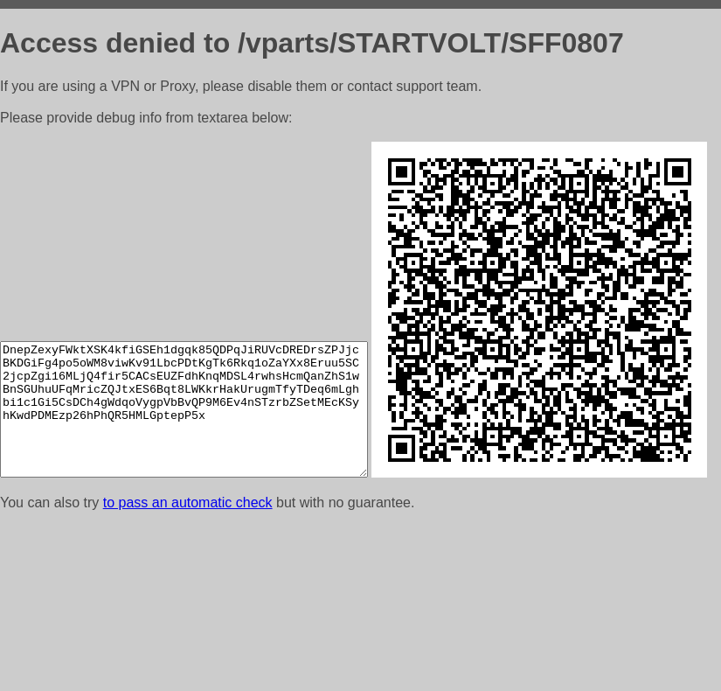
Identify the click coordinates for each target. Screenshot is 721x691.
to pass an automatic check (188, 668)
